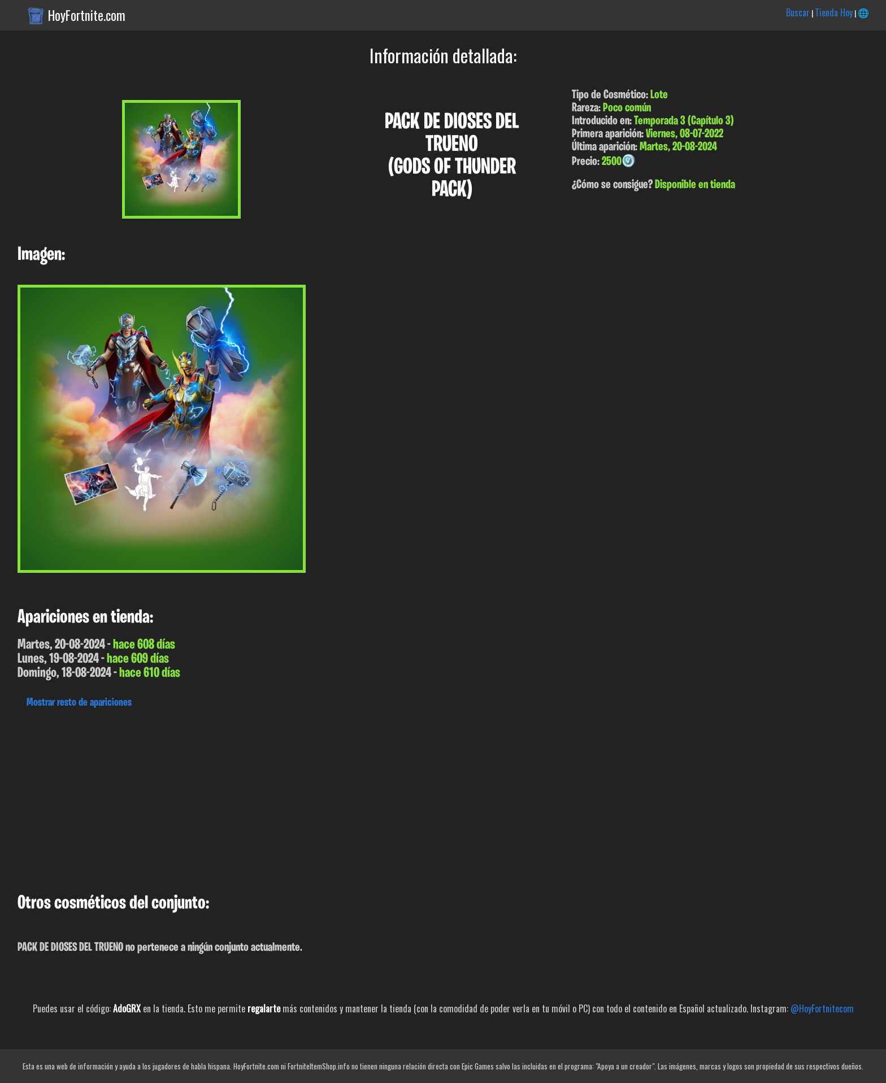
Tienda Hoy (834, 12)
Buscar (798, 12)
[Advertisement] (339, 798)
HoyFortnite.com (86, 15)
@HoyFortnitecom (822, 1008)
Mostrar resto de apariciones (79, 702)
